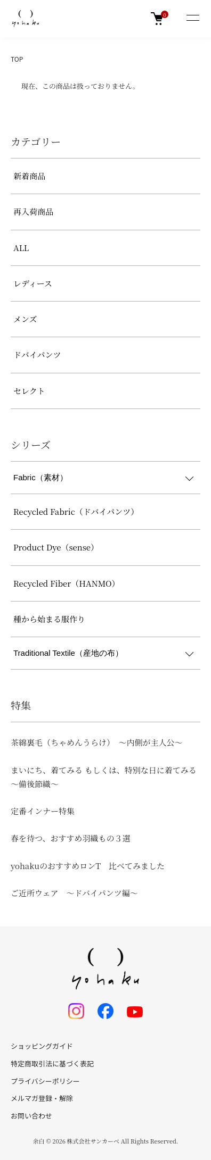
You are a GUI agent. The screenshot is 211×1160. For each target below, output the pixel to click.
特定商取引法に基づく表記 (52, 1063)
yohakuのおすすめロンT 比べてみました (88, 865)
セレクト (29, 390)
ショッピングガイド (42, 1046)
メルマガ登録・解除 (42, 1098)
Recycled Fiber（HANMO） (66, 583)
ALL (21, 247)
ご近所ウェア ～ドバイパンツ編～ (74, 892)
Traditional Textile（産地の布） (68, 652)
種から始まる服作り (49, 618)
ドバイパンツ (37, 354)
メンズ (25, 318)
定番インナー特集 (43, 810)
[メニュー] (192, 18)
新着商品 (29, 175)
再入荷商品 (33, 211)
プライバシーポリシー (45, 1081)
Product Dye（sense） (56, 547)
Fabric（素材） (40, 477)
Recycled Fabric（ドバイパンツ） (76, 511)
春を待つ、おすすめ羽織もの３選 (71, 838)
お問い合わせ (31, 1116)
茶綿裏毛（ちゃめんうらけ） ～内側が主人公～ (97, 742)
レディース (32, 283)
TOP (17, 58)
